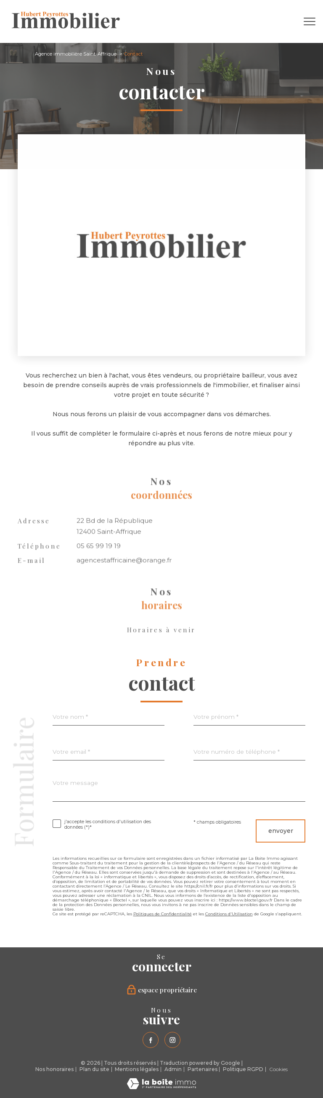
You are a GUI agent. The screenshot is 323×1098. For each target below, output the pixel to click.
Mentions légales (137, 1069)
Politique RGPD (243, 1069)
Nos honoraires (54, 1069)
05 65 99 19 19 (99, 565)
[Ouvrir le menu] (309, 21)
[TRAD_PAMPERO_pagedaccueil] (66, 26)
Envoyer (280, 830)
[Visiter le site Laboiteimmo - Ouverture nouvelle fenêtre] (161, 1087)
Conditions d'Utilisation (229, 914)
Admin (173, 1069)
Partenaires (202, 1069)
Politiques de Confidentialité (162, 914)
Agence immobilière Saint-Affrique (75, 54)
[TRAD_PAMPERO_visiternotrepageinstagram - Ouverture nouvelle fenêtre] (172, 1040)
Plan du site (94, 1069)
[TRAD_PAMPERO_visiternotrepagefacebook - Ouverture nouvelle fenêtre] (151, 1040)
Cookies (278, 1069)
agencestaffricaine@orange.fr (124, 579)
